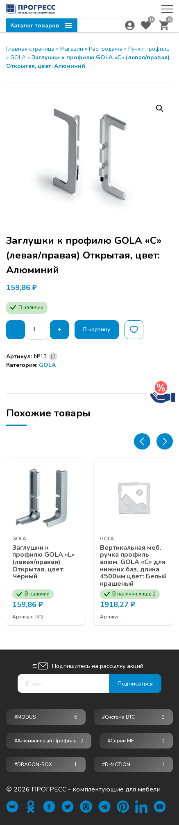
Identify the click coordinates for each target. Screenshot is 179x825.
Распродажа (105, 49)
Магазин (71, 49)
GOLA (18, 57)
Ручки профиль (149, 49)
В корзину (96, 329)
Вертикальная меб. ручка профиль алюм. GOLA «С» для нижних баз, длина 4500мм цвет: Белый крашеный (133, 566)
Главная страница (30, 49)
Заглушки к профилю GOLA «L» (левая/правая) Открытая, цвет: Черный (43, 562)
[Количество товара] (37, 329)
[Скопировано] (53, 356)
